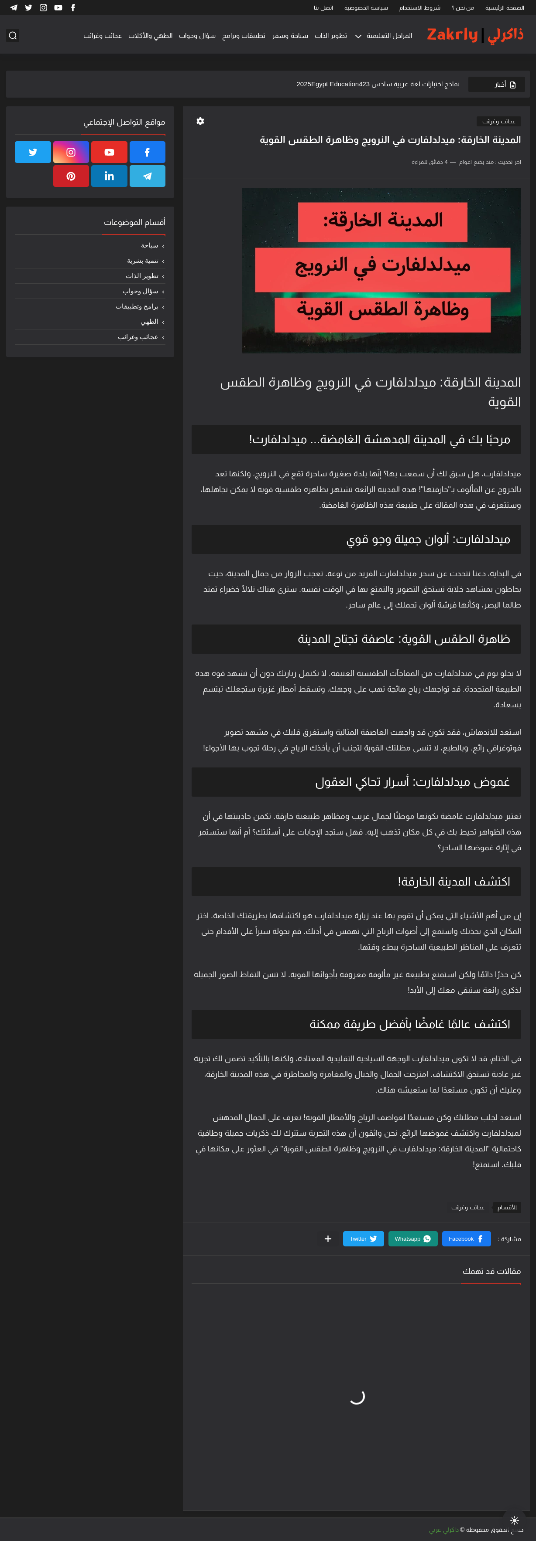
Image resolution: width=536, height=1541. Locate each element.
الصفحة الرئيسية (504, 7)
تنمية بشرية (142, 260)
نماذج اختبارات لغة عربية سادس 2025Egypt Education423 (378, 84)
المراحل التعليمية (389, 35)
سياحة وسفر (290, 35)
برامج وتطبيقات (137, 306)
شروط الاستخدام (420, 7)
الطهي (149, 321)
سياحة (149, 245)
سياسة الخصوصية (366, 7)
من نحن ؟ (463, 7)
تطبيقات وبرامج (243, 35)
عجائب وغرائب (102, 35)
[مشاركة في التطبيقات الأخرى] (328, 1238)
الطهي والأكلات (150, 35)
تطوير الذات (331, 35)
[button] (466, 1238)
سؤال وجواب (197, 35)
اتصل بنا (323, 7)
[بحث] (12, 35)
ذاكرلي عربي (444, 1529)
